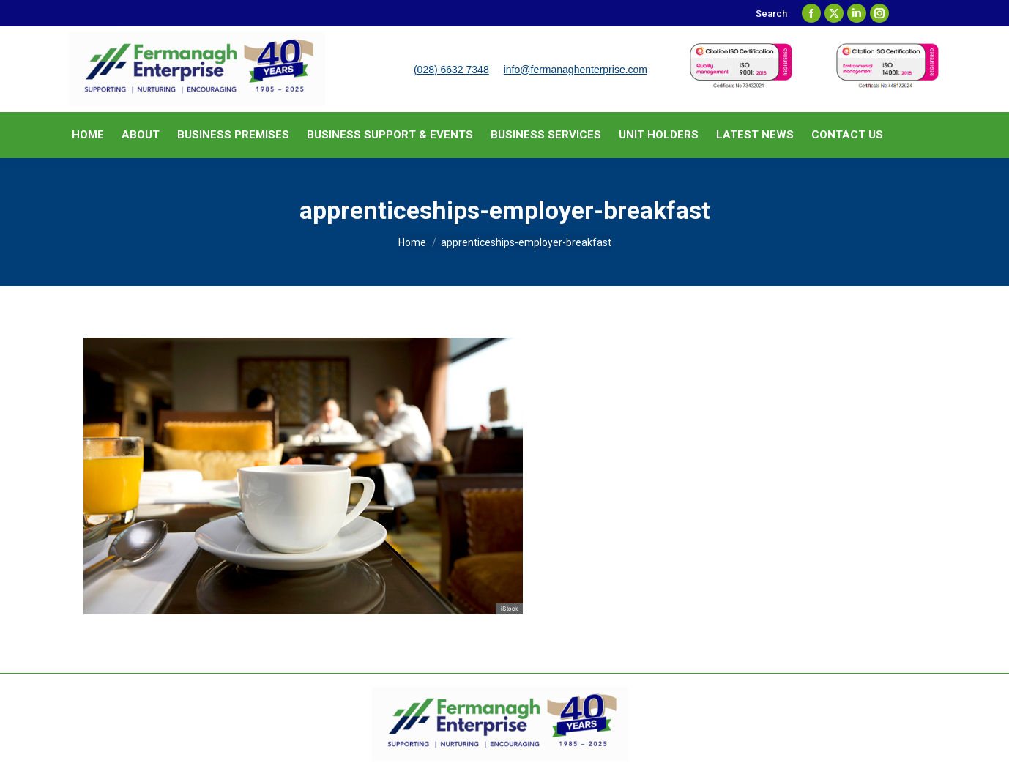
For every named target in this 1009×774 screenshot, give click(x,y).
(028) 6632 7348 (451, 69)
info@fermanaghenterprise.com (575, 69)
